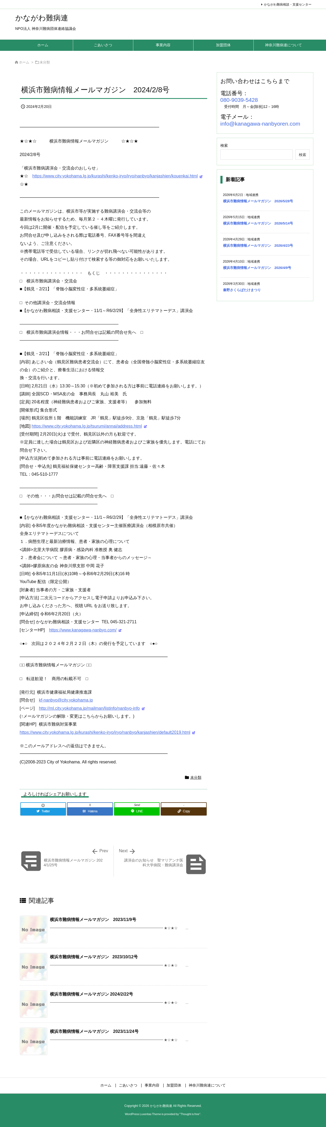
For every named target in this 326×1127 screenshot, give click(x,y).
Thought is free (190, 1114)
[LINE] (137, 811)
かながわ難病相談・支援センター (287, 4)
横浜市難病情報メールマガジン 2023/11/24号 (94, 1031)
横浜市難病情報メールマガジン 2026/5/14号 (258, 223)
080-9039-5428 (239, 100)
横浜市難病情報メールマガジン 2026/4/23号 (258, 246)
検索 (224, 145)
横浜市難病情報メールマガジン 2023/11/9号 (93, 919)
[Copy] (184, 811)
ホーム (24, 62)
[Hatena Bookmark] (90, 811)
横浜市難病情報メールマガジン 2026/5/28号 (258, 201)
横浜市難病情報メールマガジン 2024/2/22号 (91, 994)
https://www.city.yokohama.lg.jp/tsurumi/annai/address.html (87, 426)
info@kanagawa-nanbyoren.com (260, 124)
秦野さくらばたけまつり (242, 290)
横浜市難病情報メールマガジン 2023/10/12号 (94, 957)
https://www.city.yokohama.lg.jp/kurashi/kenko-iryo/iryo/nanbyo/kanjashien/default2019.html (105, 732)
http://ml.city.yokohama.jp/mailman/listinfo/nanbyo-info (89, 708)
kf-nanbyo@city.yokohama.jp (66, 700)
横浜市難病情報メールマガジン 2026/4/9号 (257, 268)
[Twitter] (43, 811)
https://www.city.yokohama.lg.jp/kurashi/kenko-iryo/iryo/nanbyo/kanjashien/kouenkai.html (115, 176)
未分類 (45, 62)
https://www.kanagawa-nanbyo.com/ (83, 630)
